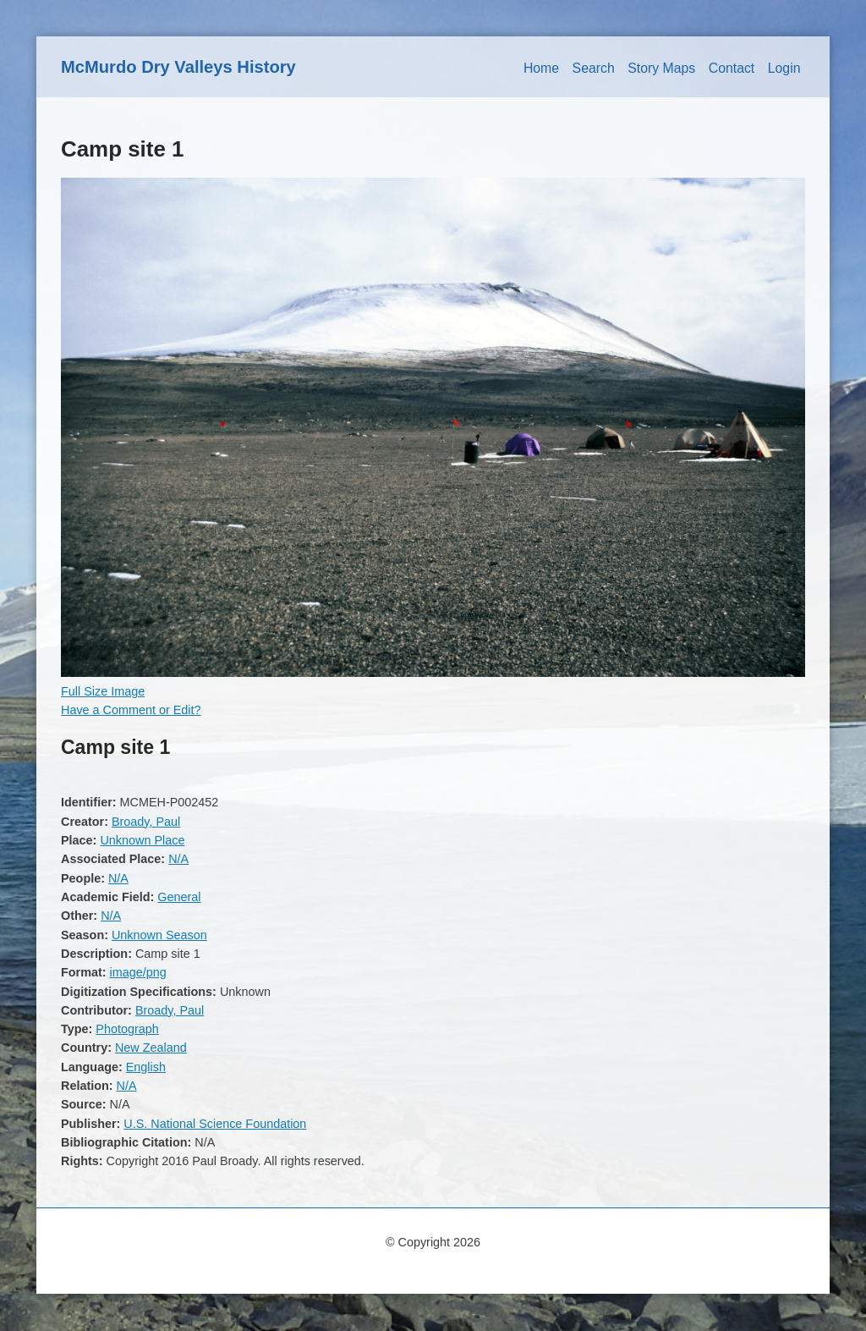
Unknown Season (159, 935)
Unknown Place (142, 840)
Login (784, 68)
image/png (138, 972)
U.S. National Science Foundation (214, 1123)
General (178, 897)
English (146, 1067)
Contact (732, 68)
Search (594, 68)
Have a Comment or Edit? (131, 710)
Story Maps (661, 68)
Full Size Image (103, 691)
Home (541, 68)
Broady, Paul (146, 821)
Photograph (127, 1029)
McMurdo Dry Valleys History (178, 67)
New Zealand (151, 1047)
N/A (178, 859)
